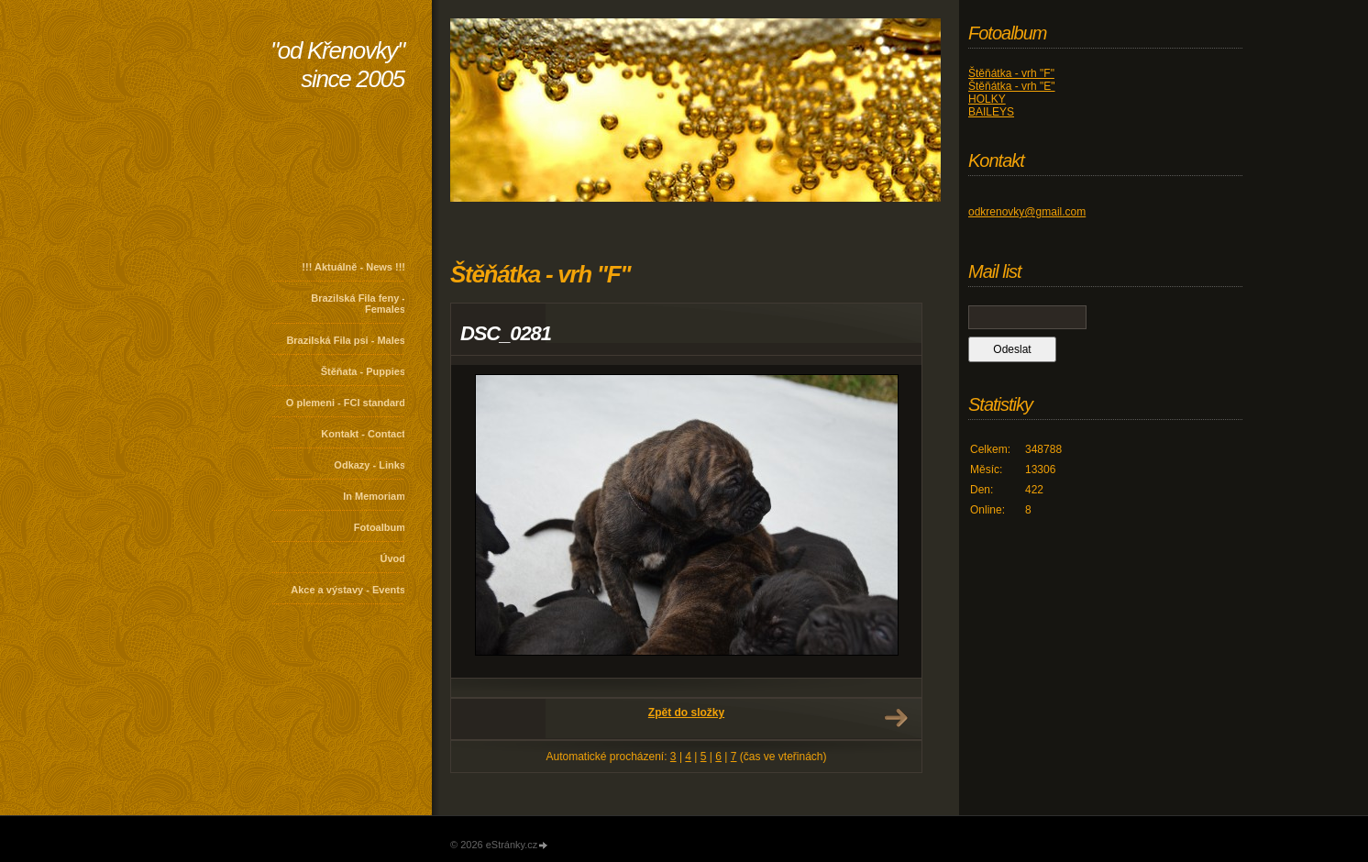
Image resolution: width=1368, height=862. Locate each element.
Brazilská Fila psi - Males (345, 340)
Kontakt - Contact (363, 433)
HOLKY (987, 99)
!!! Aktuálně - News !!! (353, 266)
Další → (896, 718)
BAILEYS (991, 111)
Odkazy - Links (369, 464)
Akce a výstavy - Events (348, 589)
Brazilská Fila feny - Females (358, 304)
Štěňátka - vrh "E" (1011, 86)
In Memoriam (374, 496)
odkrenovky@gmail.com (1027, 211)
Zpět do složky (686, 712)
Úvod (393, 558)
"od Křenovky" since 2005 (337, 65)
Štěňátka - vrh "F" (1011, 73)
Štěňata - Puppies (363, 371)
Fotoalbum (379, 527)
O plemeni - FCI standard (345, 402)
